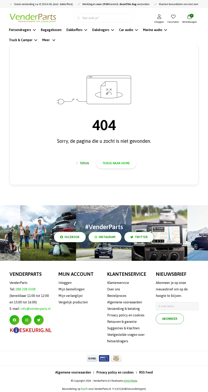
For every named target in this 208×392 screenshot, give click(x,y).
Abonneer (170, 318)
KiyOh (84, 388)
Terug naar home (116, 163)
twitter (139, 237)
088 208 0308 (26, 289)
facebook (70, 237)
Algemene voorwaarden (73, 372)
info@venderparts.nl (36, 308)
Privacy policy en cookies (115, 372)
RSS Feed (146, 372)
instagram (105, 237)
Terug (82, 163)
